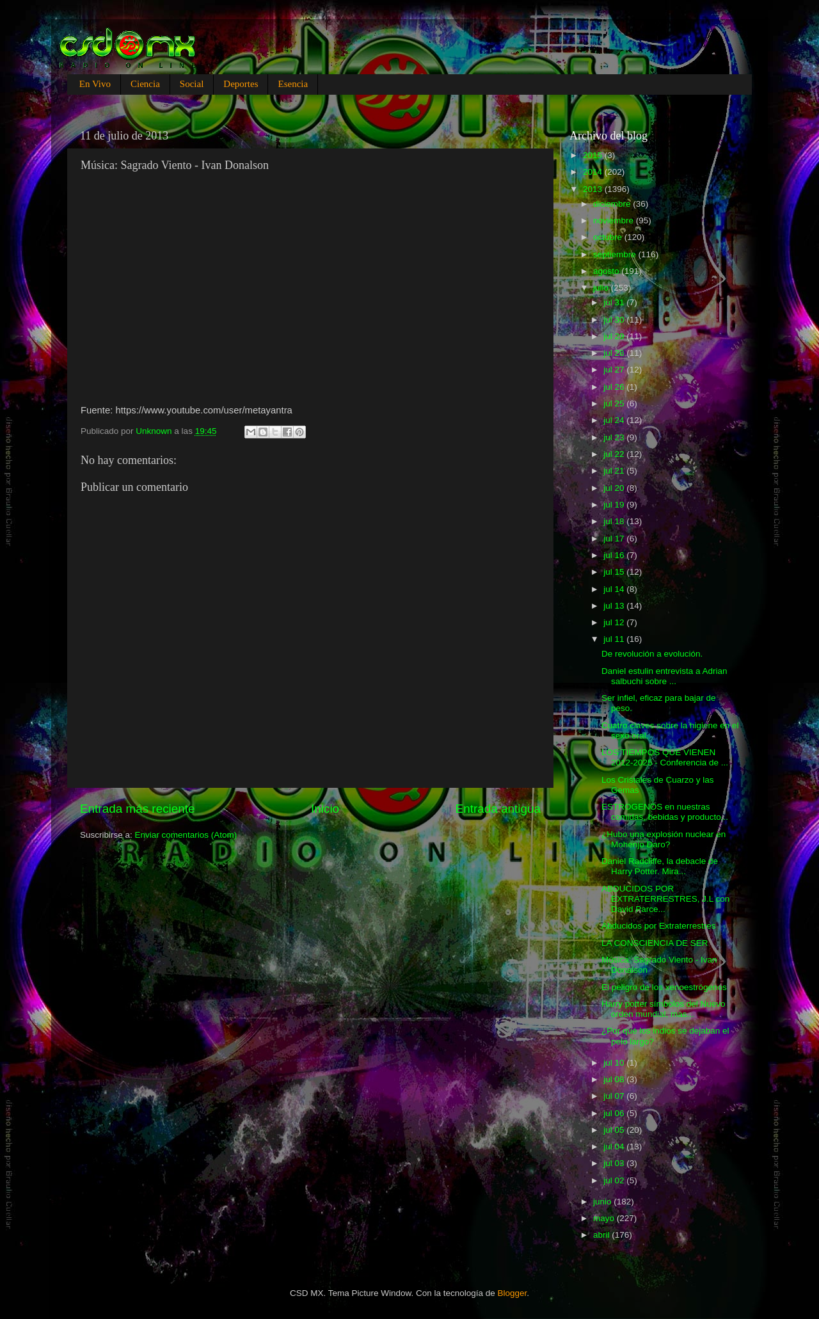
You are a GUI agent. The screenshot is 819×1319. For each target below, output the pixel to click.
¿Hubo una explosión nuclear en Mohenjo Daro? (663, 839)
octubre (608, 237)
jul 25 (614, 403)
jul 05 (614, 1130)
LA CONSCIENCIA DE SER (654, 943)
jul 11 (614, 639)
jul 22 (614, 454)
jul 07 (614, 1096)
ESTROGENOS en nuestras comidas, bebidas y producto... (664, 812)
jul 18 (614, 521)
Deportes (240, 84)
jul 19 (614, 504)
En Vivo (95, 84)
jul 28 (614, 353)
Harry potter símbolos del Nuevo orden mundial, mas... (663, 1009)
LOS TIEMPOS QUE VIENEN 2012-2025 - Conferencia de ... (664, 757)
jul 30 (614, 319)
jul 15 (614, 572)
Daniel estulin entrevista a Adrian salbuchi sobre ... (664, 676)
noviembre (614, 220)
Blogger (512, 1293)
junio (603, 1201)
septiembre (616, 254)
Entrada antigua (498, 808)
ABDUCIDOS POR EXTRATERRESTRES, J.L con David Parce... (665, 899)
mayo (605, 1218)
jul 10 (614, 1062)
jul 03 (614, 1163)
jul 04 (614, 1146)
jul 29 (614, 336)
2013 (594, 189)
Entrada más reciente (137, 808)
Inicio (325, 808)
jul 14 (614, 589)
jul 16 (614, 555)
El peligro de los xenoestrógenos (664, 987)
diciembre (613, 204)
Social (192, 84)
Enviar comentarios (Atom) (186, 835)
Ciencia (145, 84)
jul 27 (614, 369)
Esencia (293, 84)
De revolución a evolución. (652, 654)
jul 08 (614, 1079)
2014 (594, 172)
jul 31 (614, 302)
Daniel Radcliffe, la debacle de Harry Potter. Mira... (659, 866)
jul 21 (614, 471)
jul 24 (614, 420)
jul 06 (614, 1113)
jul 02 (614, 1180)
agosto (607, 271)
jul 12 (614, 622)
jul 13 (614, 606)
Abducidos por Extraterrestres (658, 926)
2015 (594, 155)
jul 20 (614, 488)
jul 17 (614, 538)
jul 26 (614, 387)
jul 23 (614, 437)
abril (602, 1235)
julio (602, 287)
